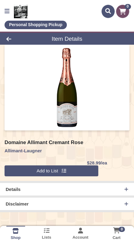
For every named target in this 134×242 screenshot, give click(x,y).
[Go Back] (20, 39)
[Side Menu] (7, 11)
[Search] (108, 11)
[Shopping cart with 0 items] (122, 11)
